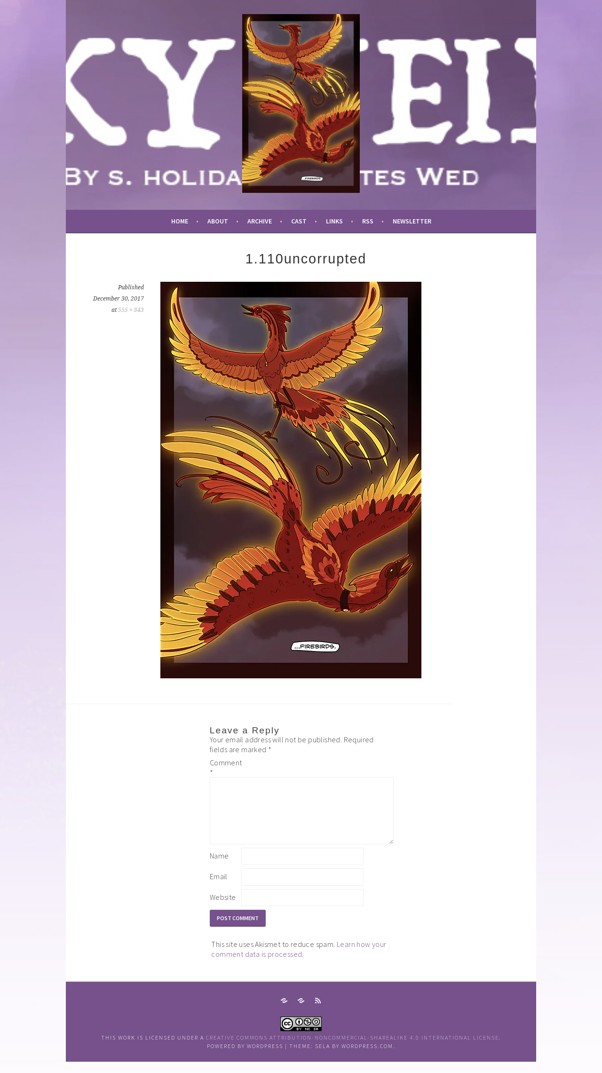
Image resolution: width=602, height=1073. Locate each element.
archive (259, 221)
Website (223, 908)
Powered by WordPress (245, 1057)
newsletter (412, 221)
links (334, 221)
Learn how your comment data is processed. (298, 960)
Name (219, 867)
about (217, 221)
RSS (367, 221)
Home (179, 221)
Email (219, 887)
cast (299, 221)
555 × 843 (131, 310)
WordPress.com (367, 1057)
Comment (225, 767)
